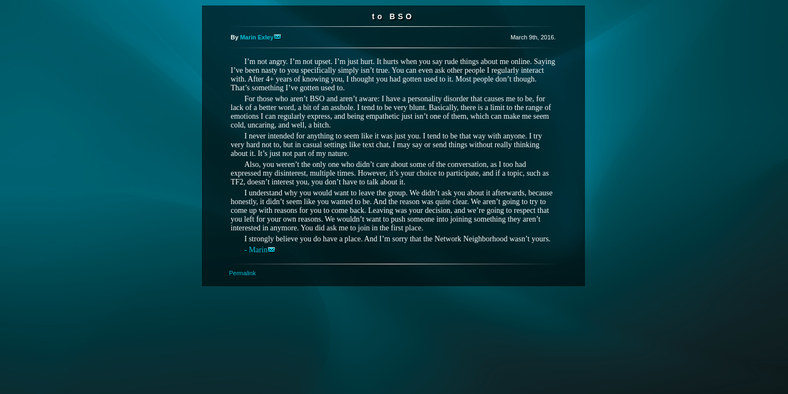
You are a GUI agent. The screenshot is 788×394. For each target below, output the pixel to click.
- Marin (260, 250)
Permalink (242, 273)
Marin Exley (260, 37)
